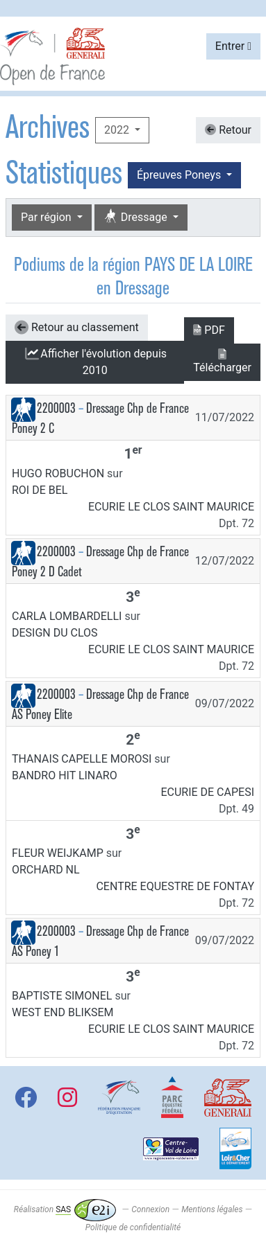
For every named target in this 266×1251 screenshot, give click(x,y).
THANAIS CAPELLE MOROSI (81, 758)
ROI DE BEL (39, 490)
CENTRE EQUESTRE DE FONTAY (175, 886)
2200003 (56, 408)
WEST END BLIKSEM (63, 1012)
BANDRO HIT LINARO (64, 775)
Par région (47, 217)
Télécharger (222, 361)
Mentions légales (211, 1209)
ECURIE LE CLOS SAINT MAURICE (171, 506)
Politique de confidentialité (133, 1227)
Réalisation (65, 1209)
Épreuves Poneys (180, 174)
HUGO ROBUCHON (58, 473)
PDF (208, 330)
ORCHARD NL (46, 869)
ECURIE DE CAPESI (207, 792)
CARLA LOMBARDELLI (67, 616)
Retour (228, 129)
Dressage (136, 217)
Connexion (150, 1209)
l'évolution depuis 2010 (95, 362)
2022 (118, 129)
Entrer (233, 46)
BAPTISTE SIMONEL (62, 995)
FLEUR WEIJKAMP (57, 853)
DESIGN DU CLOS (55, 632)
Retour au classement (77, 328)
